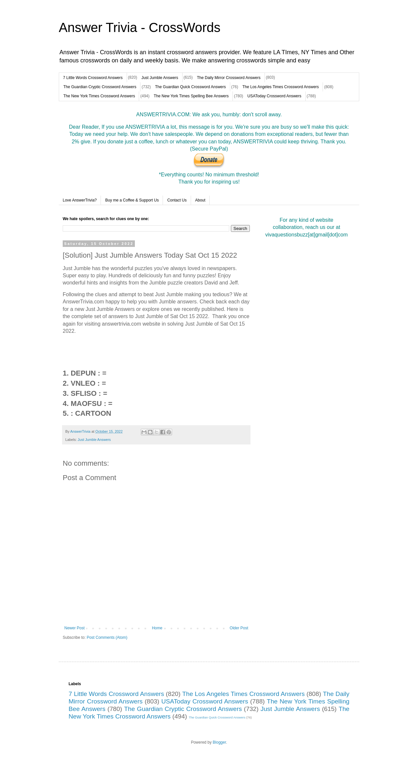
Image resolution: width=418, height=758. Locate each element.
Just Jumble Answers (159, 77)
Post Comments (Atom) (107, 637)
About (200, 200)
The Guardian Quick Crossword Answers (190, 87)
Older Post (239, 628)
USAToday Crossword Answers (274, 96)
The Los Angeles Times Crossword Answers (280, 87)
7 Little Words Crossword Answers (93, 77)
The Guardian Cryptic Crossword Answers (99, 87)
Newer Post (74, 628)
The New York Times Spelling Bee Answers (191, 96)
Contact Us (176, 200)
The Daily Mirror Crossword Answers (229, 77)
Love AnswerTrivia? (80, 200)
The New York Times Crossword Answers (99, 96)
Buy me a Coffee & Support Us (132, 200)
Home (157, 628)
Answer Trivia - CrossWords (139, 27)
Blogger (219, 742)
